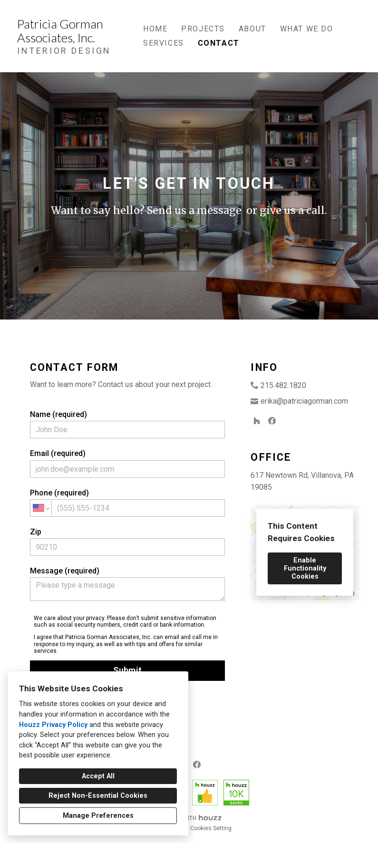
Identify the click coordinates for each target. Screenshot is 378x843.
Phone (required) (127, 502)
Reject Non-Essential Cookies (97, 796)
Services (163, 43)
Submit (127, 670)
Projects (203, 28)
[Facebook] (272, 421)
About (252, 28)
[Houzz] (257, 421)
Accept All (98, 776)
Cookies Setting (211, 828)
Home (155, 28)
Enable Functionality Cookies (305, 568)
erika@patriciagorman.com (304, 401)
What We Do (306, 28)
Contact (219, 43)
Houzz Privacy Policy (53, 725)
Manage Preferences (98, 816)
